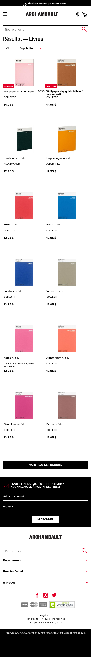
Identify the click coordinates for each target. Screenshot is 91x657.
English (44, 615)
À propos (9, 582)
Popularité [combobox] (26, 48)
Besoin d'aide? (13, 571)
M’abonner (45, 519)
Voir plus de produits (45, 465)
